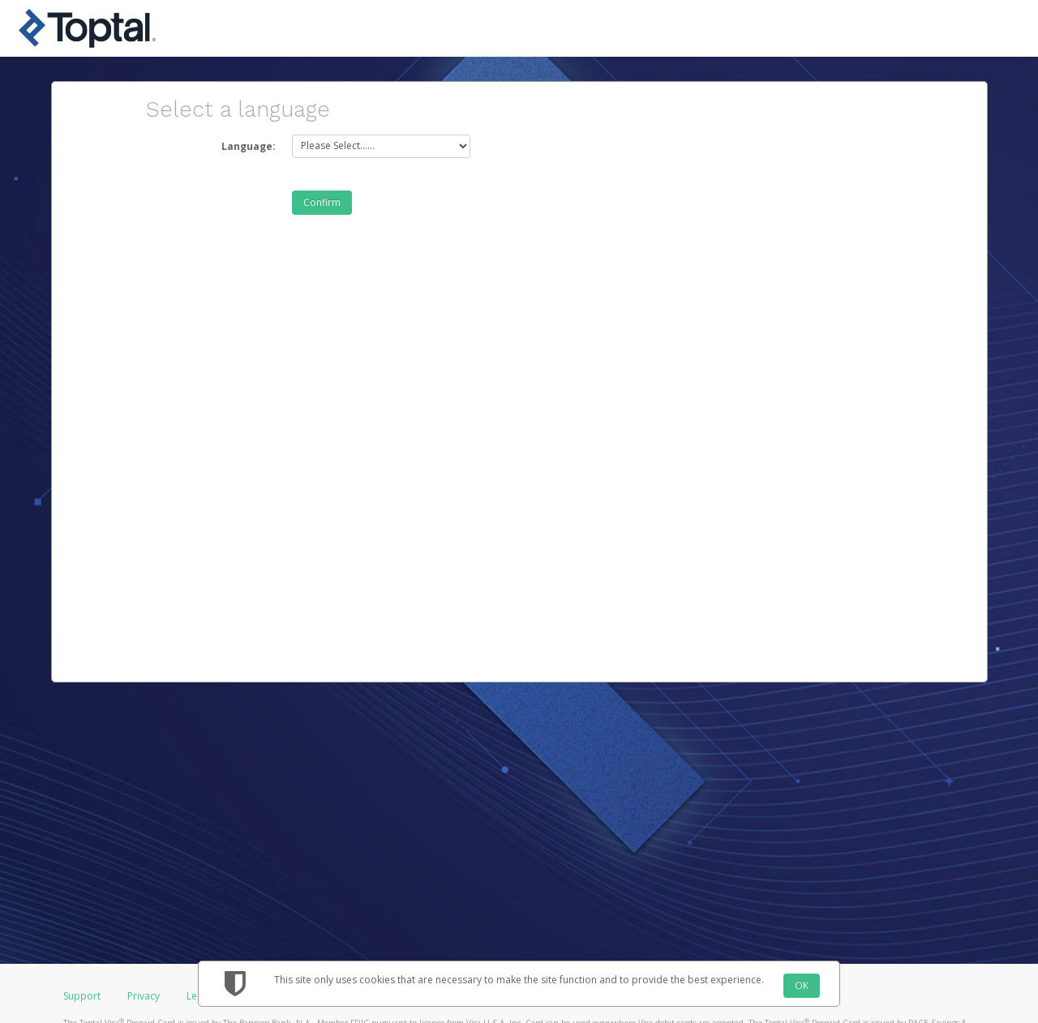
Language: (248, 146)
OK (802, 985)
